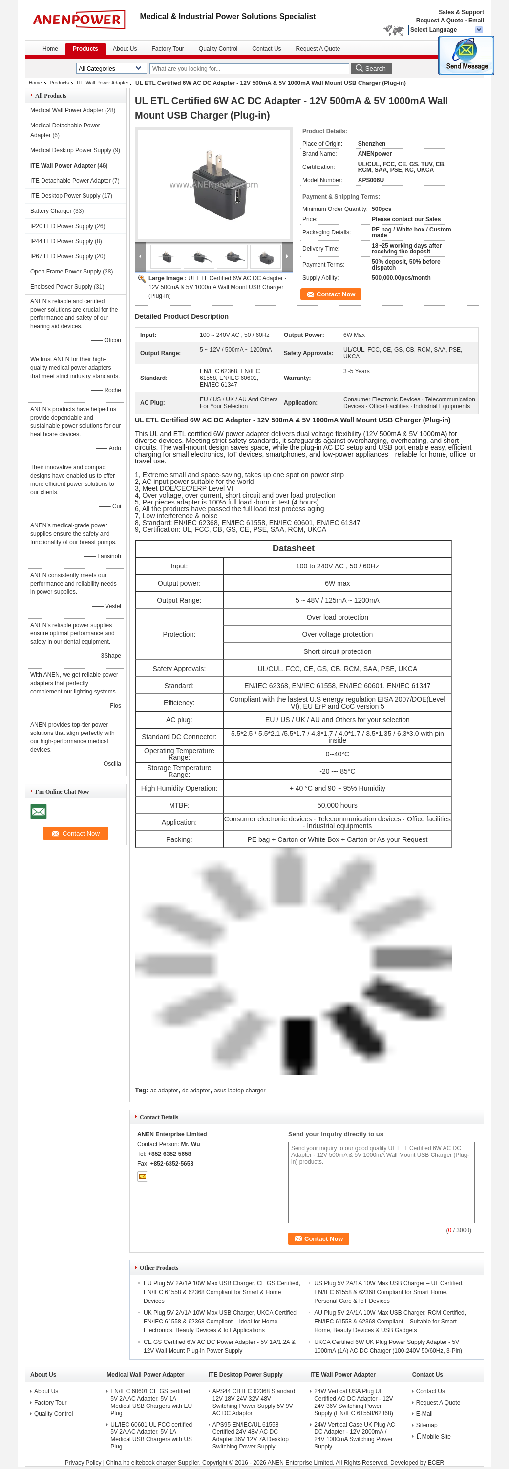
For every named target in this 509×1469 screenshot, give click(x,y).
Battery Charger (51, 211)
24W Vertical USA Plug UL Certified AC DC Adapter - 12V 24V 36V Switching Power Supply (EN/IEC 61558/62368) (353, 1402)
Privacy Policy (83, 1462)
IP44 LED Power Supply (61, 241)
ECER (436, 1462)
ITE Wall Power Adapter (102, 82)
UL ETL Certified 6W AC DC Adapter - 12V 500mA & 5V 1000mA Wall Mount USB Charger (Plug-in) (217, 287)
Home (50, 48)
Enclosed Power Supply (61, 286)
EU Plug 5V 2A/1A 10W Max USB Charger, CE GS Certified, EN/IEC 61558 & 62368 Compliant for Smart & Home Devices (222, 1292)
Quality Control (218, 48)
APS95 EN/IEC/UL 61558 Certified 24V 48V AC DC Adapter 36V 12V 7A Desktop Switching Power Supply (250, 1435)
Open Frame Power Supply (65, 271)
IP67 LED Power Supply (61, 256)
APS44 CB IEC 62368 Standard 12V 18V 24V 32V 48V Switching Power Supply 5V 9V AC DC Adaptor (253, 1402)
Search (375, 68)
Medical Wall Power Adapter (67, 110)
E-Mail (424, 1413)
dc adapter (196, 1090)
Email (476, 20)
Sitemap (427, 1425)
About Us (125, 48)
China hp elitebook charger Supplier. (154, 1462)
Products (85, 48)
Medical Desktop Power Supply (70, 150)
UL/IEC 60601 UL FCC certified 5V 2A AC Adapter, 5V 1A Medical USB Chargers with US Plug (151, 1435)
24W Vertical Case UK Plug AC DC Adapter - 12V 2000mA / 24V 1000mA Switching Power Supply (354, 1435)
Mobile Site (433, 1436)
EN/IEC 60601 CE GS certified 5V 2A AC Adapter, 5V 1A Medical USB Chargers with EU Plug (151, 1402)
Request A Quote (439, 20)
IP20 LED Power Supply (61, 226)
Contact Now (336, 294)
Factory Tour (167, 48)
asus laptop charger (239, 1090)
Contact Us (266, 48)
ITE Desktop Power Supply (65, 195)
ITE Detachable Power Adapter (70, 180)
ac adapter (164, 1090)
